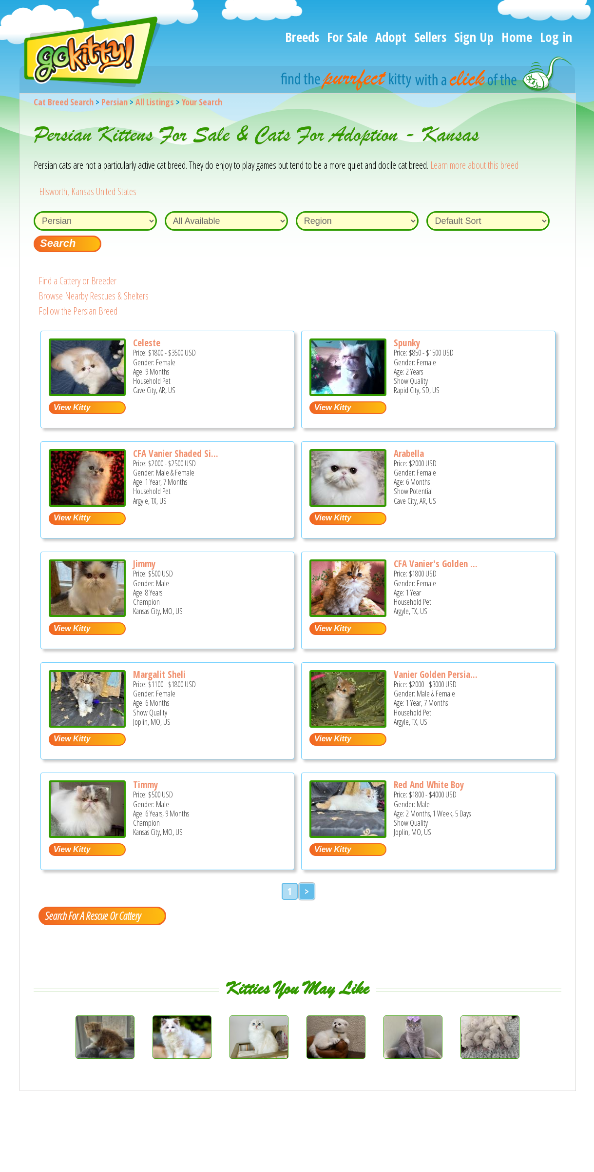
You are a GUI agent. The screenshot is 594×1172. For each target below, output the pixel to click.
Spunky (407, 343)
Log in (556, 37)
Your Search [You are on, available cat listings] (202, 102)
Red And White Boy (429, 784)
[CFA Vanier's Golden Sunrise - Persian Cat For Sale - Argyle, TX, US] (347, 613)
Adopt (390, 37)
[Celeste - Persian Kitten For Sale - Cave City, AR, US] (87, 392)
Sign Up (474, 37)
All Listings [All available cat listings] (154, 102)
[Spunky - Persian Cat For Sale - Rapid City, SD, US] (347, 392)
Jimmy (144, 563)
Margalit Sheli (159, 674)
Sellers (430, 37)
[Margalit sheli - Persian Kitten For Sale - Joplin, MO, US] (87, 724)
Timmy (145, 784)
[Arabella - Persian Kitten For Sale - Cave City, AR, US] (347, 503)
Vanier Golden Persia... (436, 674)
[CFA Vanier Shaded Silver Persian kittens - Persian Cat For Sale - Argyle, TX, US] (87, 503)
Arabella (409, 453)
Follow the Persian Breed (77, 311)
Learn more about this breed (474, 165)
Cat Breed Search (64, 102)
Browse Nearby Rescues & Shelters (93, 295)
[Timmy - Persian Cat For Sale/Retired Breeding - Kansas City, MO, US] (87, 834)
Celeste (146, 343)
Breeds (302, 37)
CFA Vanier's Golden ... (436, 563)
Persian (114, 102)
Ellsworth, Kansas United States (87, 191)
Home (516, 37)
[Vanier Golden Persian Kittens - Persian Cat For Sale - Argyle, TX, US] (347, 724)
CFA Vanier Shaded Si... (175, 453)
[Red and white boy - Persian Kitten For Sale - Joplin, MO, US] (347, 834)
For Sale (347, 37)
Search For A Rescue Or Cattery (92, 915)
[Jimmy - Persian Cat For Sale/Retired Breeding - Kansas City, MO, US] (87, 613)
